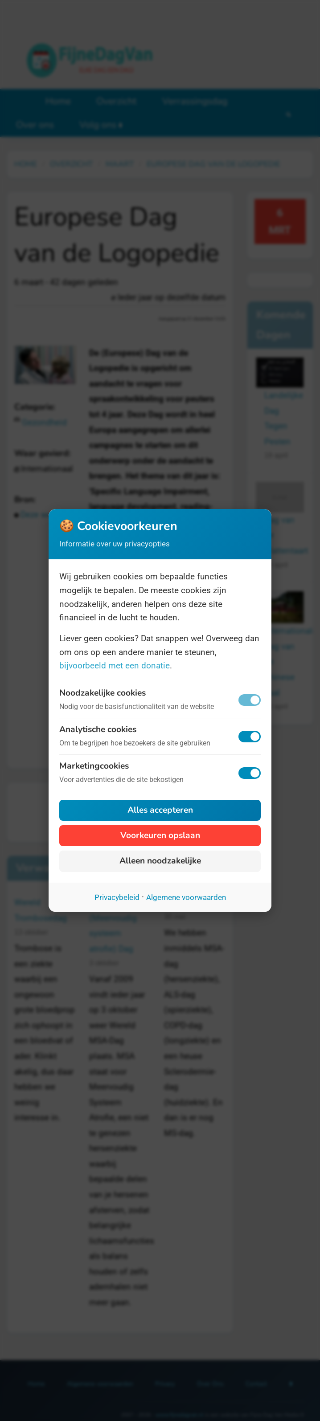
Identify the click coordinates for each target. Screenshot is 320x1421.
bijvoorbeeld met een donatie (114, 665)
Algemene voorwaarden (186, 897)
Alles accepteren (160, 810)
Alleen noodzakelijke (160, 861)
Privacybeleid (116, 897)
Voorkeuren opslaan (160, 835)
